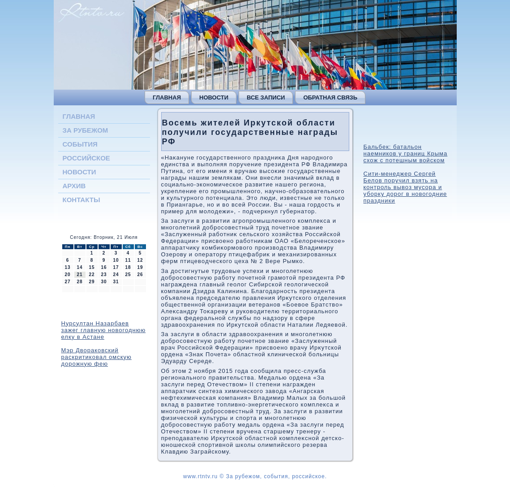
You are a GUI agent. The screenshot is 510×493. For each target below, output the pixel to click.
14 (79, 267)
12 (140, 260)
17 (116, 267)
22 (91, 274)
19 (140, 267)
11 (128, 260)
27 (67, 281)
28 (79, 281)
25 (128, 274)
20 (67, 274)
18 (128, 267)
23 (104, 274)
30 (104, 281)
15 (91, 267)
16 (104, 267)
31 (116, 281)
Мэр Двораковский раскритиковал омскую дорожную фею (96, 357)
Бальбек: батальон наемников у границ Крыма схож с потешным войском (406, 153)
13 (67, 267)
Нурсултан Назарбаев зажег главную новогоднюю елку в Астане (103, 330)
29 (91, 281)
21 (79, 274)
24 (116, 274)
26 (140, 274)
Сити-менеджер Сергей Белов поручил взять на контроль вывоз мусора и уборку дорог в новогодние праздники (405, 187)
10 (116, 260)
